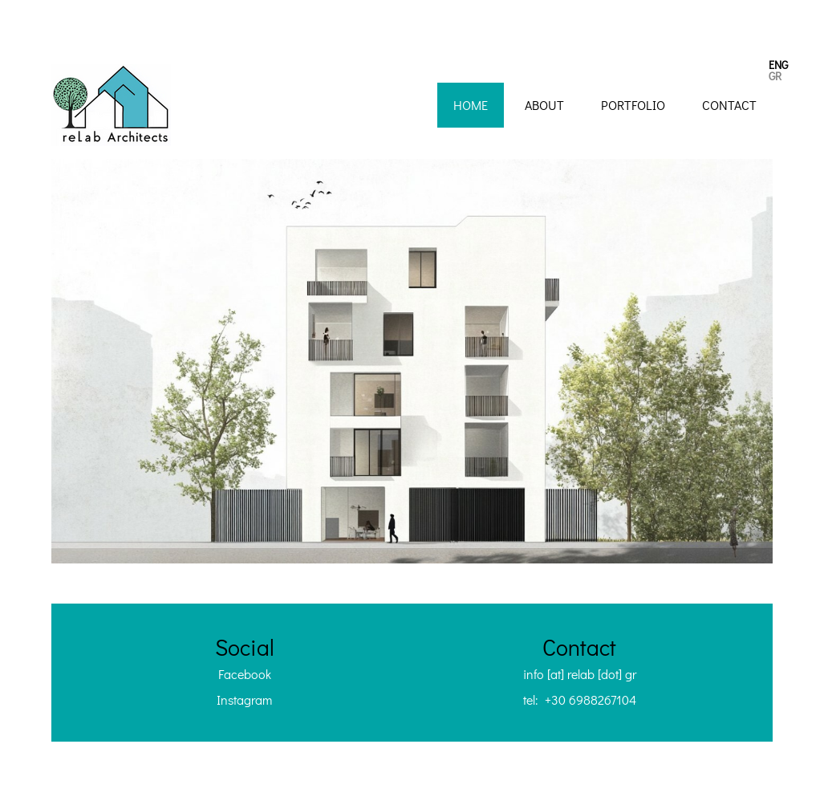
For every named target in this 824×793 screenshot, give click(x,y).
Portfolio (633, 104)
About (544, 104)
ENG (778, 64)
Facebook (244, 673)
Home (470, 104)
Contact (729, 104)
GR (775, 75)
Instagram (244, 699)
